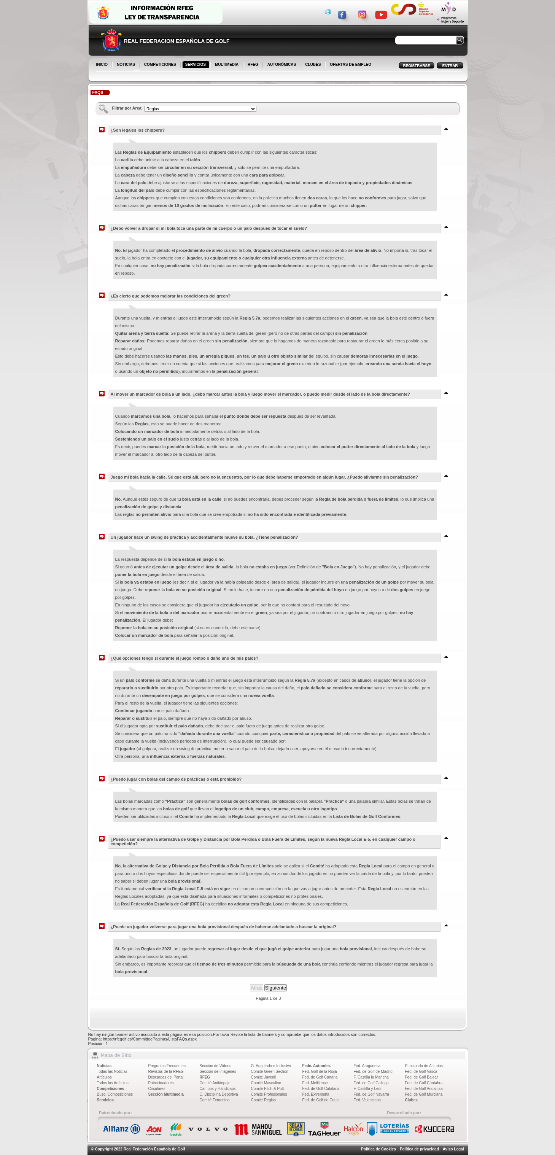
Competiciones (110, 1089)
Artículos (104, 1077)
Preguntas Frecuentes (167, 1066)
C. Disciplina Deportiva (219, 1094)
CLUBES (313, 64)
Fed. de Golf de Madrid (373, 1071)
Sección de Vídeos (215, 1066)
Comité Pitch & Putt (267, 1089)
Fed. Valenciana (367, 1100)
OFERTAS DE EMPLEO (350, 64)
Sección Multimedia (166, 1094)
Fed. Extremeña (315, 1094)
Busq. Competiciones (115, 1094)
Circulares (156, 1089)
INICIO (102, 65)
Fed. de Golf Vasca (421, 1071)
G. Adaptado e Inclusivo (271, 1066)
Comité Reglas (263, 1100)
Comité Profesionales (269, 1094)
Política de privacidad (419, 1149)
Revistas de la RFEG (166, 1071)
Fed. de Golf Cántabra (424, 1083)
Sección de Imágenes (218, 1071)
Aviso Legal (453, 1149)
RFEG (253, 65)
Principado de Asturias (424, 1066)
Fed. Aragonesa (367, 1066)
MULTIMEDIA (227, 65)
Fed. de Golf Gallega (371, 1083)
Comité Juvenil (263, 1077)
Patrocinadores (161, 1083)
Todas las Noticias (112, 1071)
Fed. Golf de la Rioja (319, 1071)
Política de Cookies (378, 1149)
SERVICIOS (196, 65)
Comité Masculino (266, 1083)
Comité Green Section (269, 1071)
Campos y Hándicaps (218, 1089)
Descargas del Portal (166, 1077)
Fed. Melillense (315, 1083)
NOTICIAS (126, 65)
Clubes (411, 1100)
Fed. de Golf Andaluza (424, 1089)
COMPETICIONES (160, 65)
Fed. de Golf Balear (421, 1077)
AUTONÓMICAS (281, 64)
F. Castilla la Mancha (371, 1077)
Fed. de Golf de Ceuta (321, 1100)
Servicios (105, 1100)
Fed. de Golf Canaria (320, 1077)
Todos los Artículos (113, 1083)
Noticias (104, 1066)
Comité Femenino (215, 1100)
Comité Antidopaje (215, 1083)
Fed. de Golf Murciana (424, 1094)
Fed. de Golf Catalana (321, 1089)
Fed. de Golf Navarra (371, 1094)
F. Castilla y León (368, 1089)
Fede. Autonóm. (316, 1066)
